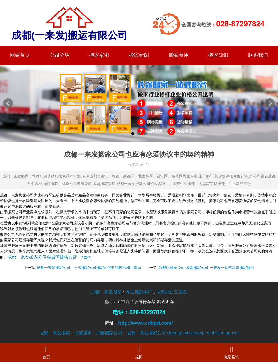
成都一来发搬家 (106, 291)
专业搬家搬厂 (139, 291)
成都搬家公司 (109, 332)
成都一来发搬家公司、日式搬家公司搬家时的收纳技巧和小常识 (89, 267)
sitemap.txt (177, 332)
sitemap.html (201, 332)
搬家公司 (38, 257)
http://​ (86, 257)
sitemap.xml (227, 332)
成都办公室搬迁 (171, 291)
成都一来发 (18, 257)
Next (270, 103)
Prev (8, 103)
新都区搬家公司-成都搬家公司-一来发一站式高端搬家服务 (206, 267)
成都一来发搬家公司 (146, 332)
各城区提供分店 (62, 257)
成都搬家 (83, 332)
